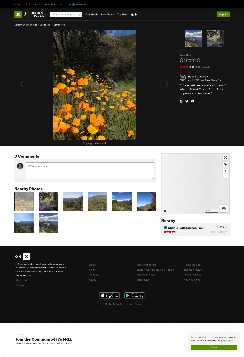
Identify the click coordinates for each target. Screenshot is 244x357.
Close (214, 347)
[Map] (195, 184)
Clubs (92, 279)
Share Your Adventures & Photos (155, 269)
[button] (181, 101)
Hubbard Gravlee (198, 76)
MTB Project (143, 279)
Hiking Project (192, 264)
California (19, 24)
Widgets (94, 274)
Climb (17, 4)
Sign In (223, 14)
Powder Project (192, 274)
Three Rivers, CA (213, 80)
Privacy (138, 304)
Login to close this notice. (56, 343)
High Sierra (31, 24)
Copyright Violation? (94, 143)
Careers (19, 285)
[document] (214, 343)
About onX (21, 280)
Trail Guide (92, 14)
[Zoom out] (225, 175)
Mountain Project (146, 274)
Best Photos (108, 14)
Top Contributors (146, 264)
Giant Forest (59, 24)
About (92, 264)
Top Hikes (123, 14)
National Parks (192, 279)
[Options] (224, 208)
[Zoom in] (225, 170)
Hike (37, 4)
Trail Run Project (193, 269)
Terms (129, 304)
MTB (28, 4)
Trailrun (50, 4)
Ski (62, 4)
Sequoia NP (45, 24)
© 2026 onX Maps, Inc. (113, 304)
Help (92, 269)
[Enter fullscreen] (225, 157)
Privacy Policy (226, 340)
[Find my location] (225, 164)
